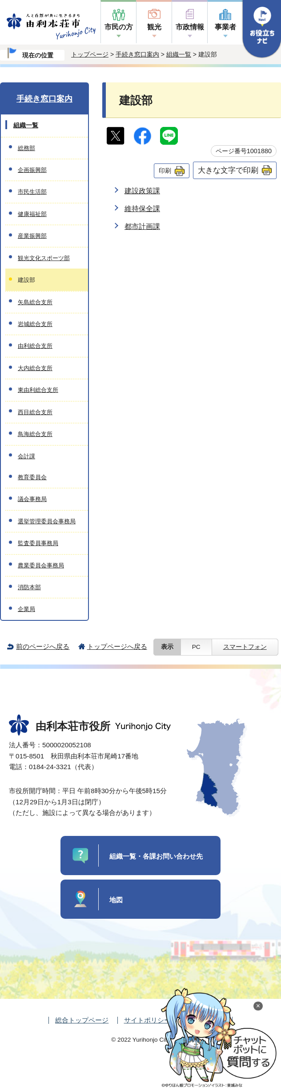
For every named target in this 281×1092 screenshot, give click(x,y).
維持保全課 (142, 208)
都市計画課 (142, 226)
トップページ (89, 54)
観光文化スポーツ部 (44, 258)
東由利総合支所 (38, 390)
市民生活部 (32, 191)
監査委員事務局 (38, 543)
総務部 (26, 148)
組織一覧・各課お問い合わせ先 (156, 856)
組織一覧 (178, 54)
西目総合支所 (35, 412)
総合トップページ (81, 1020)
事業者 (225, 27)
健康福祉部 (32, 214)
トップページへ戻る (117, 646)
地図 (116, 900)
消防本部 (29, 587)
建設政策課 (142, 191)
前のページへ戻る (42, 646)
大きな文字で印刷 (228, 170)
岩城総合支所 (35, 324)
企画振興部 (32, 170)
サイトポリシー (147, 1020)
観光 (154, 27)
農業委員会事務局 (41, 565)
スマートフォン (245, 647)
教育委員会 (32, 477)
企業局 (26, 609)
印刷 (165, 170)
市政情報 (190, 27)
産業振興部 (32, 235)
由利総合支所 (35, 345)
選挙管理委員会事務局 (47, 521)
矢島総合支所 (35, 302)
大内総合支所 (35, 368)
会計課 (26, 456)
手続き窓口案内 (137, 54)
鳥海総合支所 (35, 434)
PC (196, 647)
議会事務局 (32, 499)
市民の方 (118, 27)
